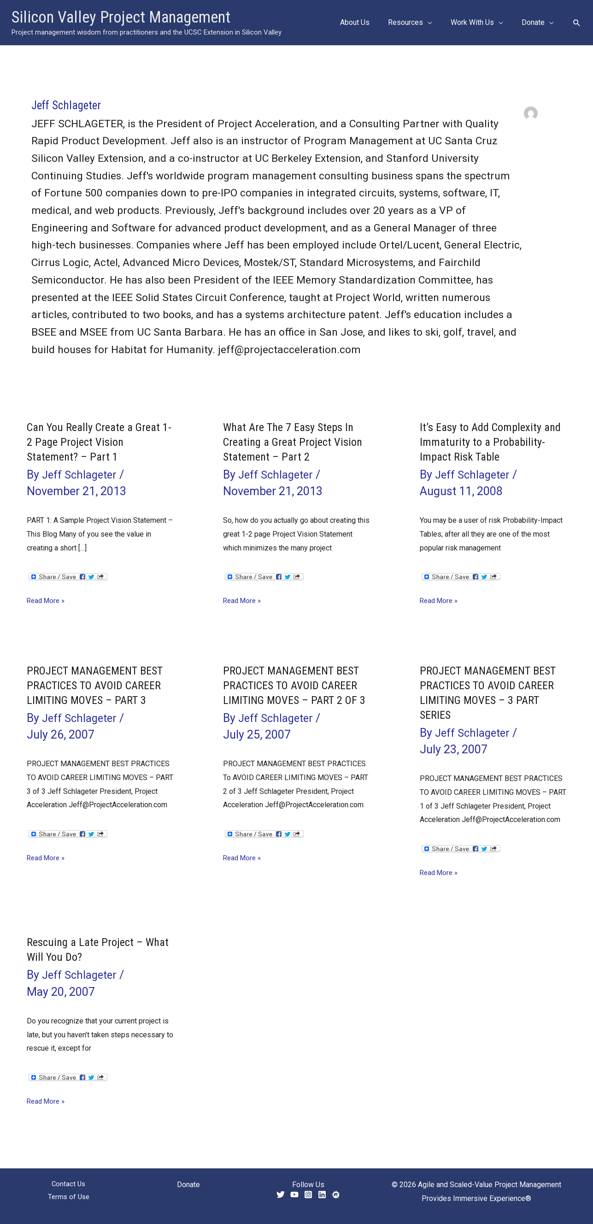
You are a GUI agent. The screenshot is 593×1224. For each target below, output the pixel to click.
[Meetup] (336, 1194)
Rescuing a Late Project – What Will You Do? (88, 949)
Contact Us (68, 1184)
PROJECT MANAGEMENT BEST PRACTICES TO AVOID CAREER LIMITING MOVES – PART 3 (93, 692)
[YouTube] (294, 1194)
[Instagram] (308, 1194)
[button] (436, 22)
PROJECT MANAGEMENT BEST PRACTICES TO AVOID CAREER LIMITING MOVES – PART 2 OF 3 (290, 692)
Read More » (47, 601)
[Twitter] (280, 1194)
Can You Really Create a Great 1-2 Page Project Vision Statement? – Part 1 (98, 441)
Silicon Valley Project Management (121, 17)
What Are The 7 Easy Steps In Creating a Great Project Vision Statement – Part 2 (292, 441)
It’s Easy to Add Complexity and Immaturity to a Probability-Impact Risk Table (489, 441)
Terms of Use (68, 1198)
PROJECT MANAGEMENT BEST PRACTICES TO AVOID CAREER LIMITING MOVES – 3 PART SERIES (491, 692)
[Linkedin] (322, 1194)
